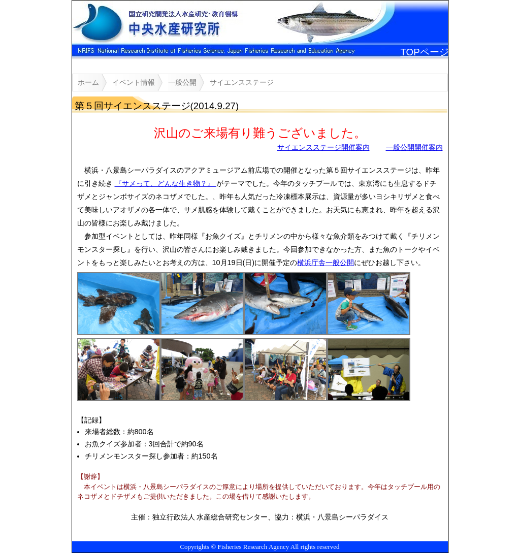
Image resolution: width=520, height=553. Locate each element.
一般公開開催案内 (414, 147)
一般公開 (182, 82)
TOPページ (425, 52)
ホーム (88, 82)
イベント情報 (133, 82)
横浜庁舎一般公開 (325, 262)
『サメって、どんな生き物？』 (165, 183)
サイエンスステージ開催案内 (323, 147)
